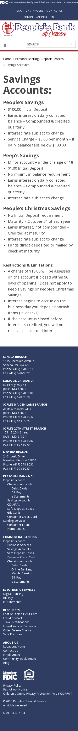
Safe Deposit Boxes (20, 509)
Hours (38, 10)
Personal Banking (27, 59)
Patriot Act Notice (15, 689)
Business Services (19, 545)
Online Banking (21, 569)
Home (7, 59)
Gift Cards (14, 512)
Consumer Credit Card (22, 517)
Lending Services (14, 521)
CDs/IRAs (13, 504)
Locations (24, 10)
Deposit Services (52, 59)
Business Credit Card (21, 557)
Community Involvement (19, 659)
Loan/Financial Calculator (20, 626)
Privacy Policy (12, 685)
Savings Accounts (19, 500)
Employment (11, 655)
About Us (10, 642)
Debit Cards (19, 488)
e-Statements (20, 496)
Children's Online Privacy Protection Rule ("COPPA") (37, 693)
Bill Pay (16, 492)
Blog (6, 663)
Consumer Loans (18, 525)
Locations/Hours (14, 646)
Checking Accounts (20, 484)
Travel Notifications (16, 622)
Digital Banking (13, 594)
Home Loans (16, 529)
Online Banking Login (39, 17)
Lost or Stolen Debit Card (20, 614)
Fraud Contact (12, 618)
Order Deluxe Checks (17, 630)
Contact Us (54, 10)
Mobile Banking (21, 573)
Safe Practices (12, 634)
